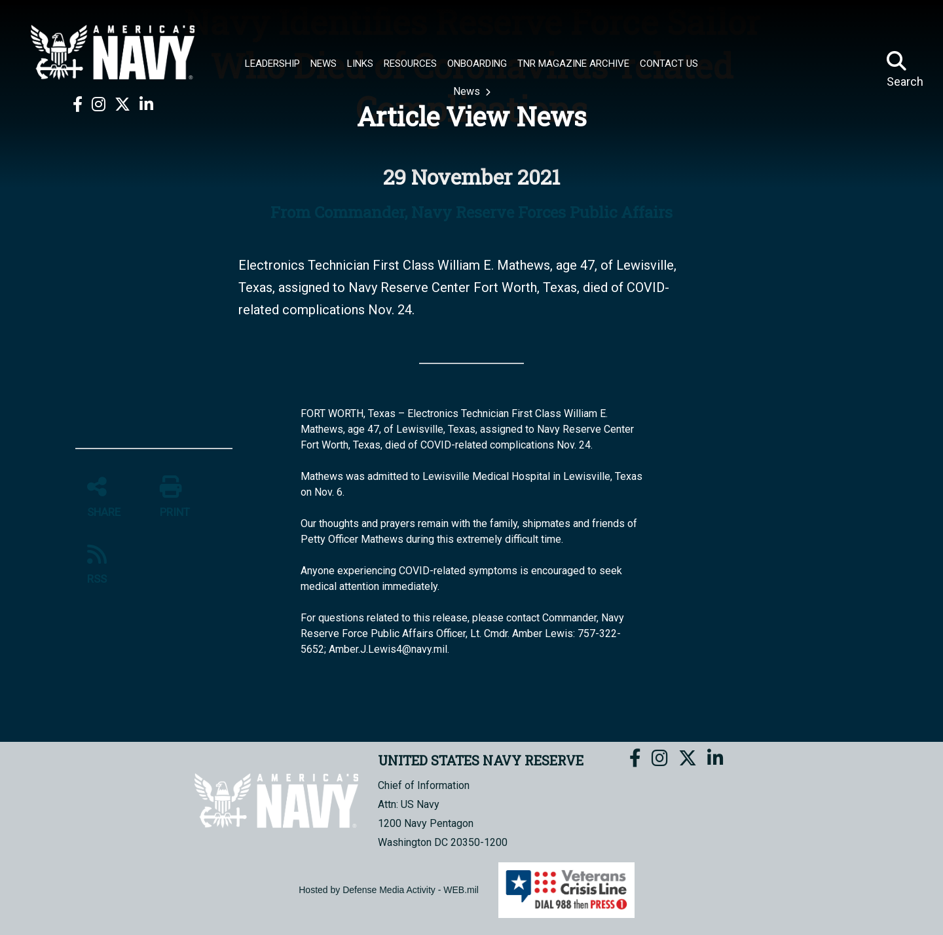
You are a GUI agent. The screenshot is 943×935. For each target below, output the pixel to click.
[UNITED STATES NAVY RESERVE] (112, 52)
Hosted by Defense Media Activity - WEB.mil (389, 890)
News (468, 91)
